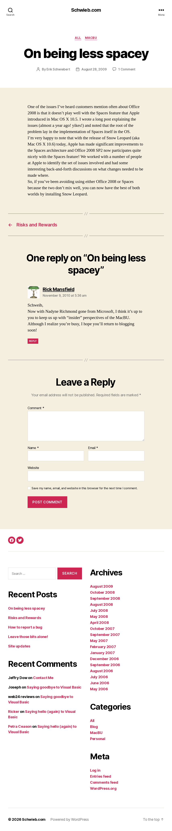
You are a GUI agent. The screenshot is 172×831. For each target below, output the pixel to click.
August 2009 (101, 586)
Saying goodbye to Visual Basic (54, 687)
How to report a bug (25, 627)
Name (33, 448)
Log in (95, 770)
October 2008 (102, 592)
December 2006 (104, 659)
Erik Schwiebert (58, 69)
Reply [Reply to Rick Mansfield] (33, 341)
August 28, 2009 (94, 69)
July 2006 (99, 677)
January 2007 (102, 653)
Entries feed (100, 776)
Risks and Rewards (24, 618)
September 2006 (105, 665)
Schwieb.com (86, 10)
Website (33, 468)
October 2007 (102, 629)
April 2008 (99, 623)
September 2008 (105, 599)
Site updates (19, 646)
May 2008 (99, 617)
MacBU (91, 38)
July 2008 (99, 611)
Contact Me (43, 678)
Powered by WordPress (69, 820)
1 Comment (127, 69)
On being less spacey (26, 608)
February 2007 (103, 647)
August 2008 (101, 605)
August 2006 (101, 671)
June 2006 (99, 683)
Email (93, 448)
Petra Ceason (20, 726)
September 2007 (105, 635)
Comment (36, 408)
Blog (94, 727)
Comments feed (104, 782)
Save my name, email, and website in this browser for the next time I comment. (85, 488)
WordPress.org (103, 789)
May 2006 (99, 689)
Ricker (13, 711)
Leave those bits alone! (28, 637)
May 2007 (99, 641)
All (78, 38)
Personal (97, 739)
